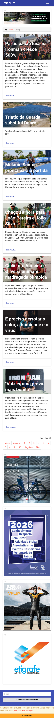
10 (20, 447)
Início (7, 443)
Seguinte (28, 447)
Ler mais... (11, 95)
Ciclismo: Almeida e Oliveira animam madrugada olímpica (26, 271)
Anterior (16, 443)
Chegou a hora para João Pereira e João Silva (25, 218)
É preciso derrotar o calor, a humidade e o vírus (26, 324)
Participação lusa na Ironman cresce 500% (26, 49)
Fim (37, 447)
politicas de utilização (23, 711)
